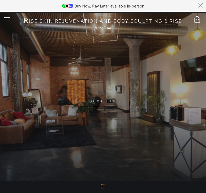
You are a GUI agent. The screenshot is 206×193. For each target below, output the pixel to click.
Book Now (103, 101)
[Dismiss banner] (200, 5)
